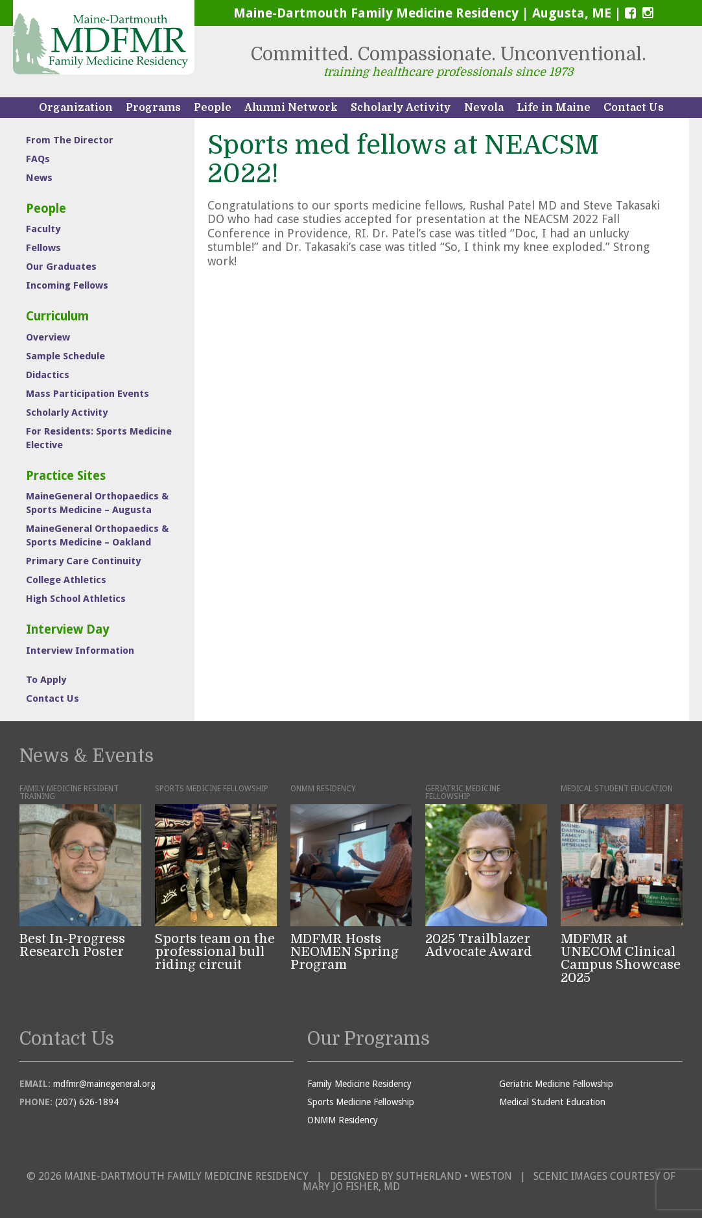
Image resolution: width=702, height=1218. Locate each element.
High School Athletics (76, 598)
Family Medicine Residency (359, 1084)
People (212, 107)
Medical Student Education (552, 1102)
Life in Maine (554, 107)
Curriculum (57, 316)
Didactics (47, 375)
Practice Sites (66, 475)
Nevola (484, 107)
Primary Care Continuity (83, 561)
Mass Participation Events (87, 394)
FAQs (38, 159)
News (39, 178)
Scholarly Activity (401, 107)
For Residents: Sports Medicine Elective (99, 438)
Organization (76, 107)
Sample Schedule (65, 356)
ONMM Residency (342, 1120)
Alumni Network (291, 107)
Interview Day (68, 629)
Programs (153, 107)
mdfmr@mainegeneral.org (104, 1084)
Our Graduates (61, 266)
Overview (48, 337)
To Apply (46, 680)
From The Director (69, 140)
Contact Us (633, 107)
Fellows (43, 248)
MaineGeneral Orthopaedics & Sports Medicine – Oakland (97, 535)
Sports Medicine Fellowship (360, 1102)
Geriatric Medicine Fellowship (556, 1084)
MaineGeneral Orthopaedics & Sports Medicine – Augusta (97, 503)
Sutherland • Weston (454, 1176)
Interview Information (80, 650)
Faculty (43, 229)
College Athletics (66, 580)
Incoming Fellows (67, 285)
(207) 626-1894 (87, 1102)
